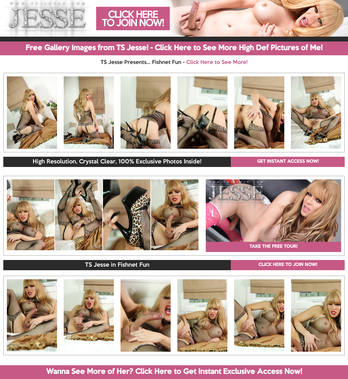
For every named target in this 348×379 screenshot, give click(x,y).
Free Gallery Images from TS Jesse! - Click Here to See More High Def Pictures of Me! (174, 48)
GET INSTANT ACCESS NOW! (288, 162)
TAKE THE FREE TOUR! (273, 247)
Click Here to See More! (217, 62)
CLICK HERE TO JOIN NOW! (287, 265)
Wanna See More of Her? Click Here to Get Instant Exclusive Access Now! (174, 372)
